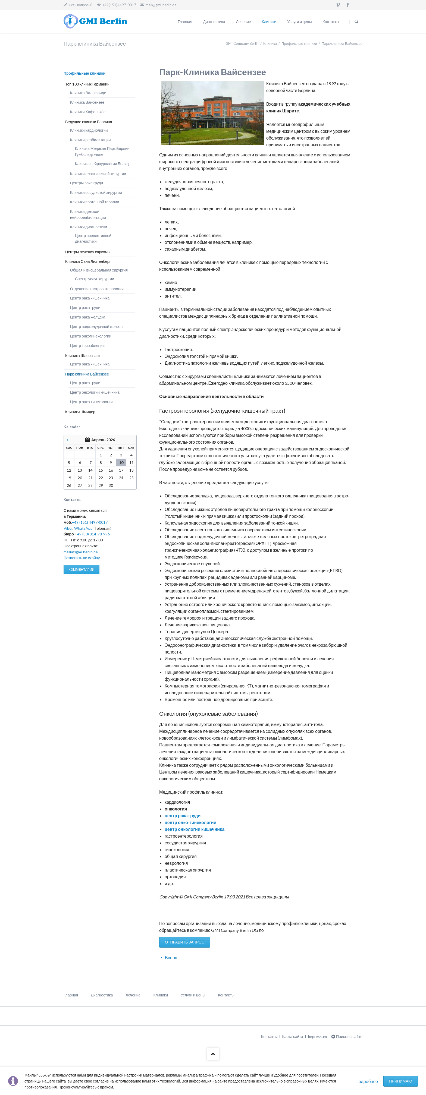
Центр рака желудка (87, 317)
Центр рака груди (85, 307)
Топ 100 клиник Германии (87, 84)
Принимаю (400, 1081)
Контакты (331, 21)
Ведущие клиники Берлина (88, 121)
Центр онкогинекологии (90, 336)
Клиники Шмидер (80, 411)
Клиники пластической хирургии (98, 173)
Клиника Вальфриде (88, 92)
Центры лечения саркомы (87, 252)
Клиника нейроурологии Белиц (102, 163)
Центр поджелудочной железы (96, 326)
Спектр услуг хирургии (94, 278)
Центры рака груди (86, 183)
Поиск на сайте (356, 21)
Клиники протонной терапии (94, 202)
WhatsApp (83, 528)
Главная (185, 21)
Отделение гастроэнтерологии (97, 288)
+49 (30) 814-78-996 (92, 534)
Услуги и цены (299, 21)
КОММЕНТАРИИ (81, 569)
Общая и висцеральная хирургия (99, 270)
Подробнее (366, 1081)
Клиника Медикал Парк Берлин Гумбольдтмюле (102, 151)
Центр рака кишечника (89, 298)
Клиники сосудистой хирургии (96, 192)
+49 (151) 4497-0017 (90, 522)
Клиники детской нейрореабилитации (88, 214)
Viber (68, 528)
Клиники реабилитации (90, 139)
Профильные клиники (299, 43)
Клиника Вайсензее (87, 102)
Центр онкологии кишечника (95, 392)
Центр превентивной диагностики (93, 238)
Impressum (317, 1036)
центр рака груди (183, 815)
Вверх (171, 957)
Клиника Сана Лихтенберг (88, 261)
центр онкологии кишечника (194, 829)
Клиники (269, 21)
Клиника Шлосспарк (82, 355)
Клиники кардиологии (89, 130)
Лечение (243, 21)
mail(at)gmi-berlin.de (81, 552)
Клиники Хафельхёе (88, 111)
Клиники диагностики (88, 227)
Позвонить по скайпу (82, 558)
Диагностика (214, 21)
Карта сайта (292, 1036)
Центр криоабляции (87, 345)
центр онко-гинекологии (190, 822)
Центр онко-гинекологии (91, 401)
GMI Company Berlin (242, 43)
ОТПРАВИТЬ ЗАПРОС (184, 942)
